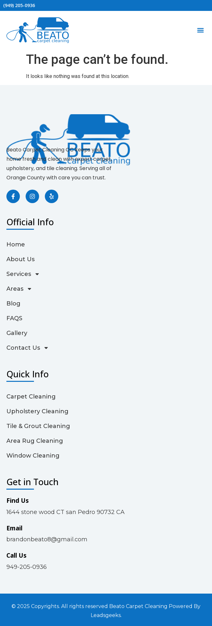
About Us (20, 259)
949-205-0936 (26, 566)
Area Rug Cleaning (34, 440)
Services (23, 274)
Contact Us (27, 348)
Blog (13, 303)
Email (14, 528)
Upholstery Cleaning (37, 411)
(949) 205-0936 (19, 5)
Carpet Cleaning (31, 396)
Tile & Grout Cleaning (38, 426)
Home (15, 244)
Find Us (17, 500)
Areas (19, 289)
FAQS (14, 318)
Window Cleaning (33, 455)
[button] (200, 30)
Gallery (16, 333)
